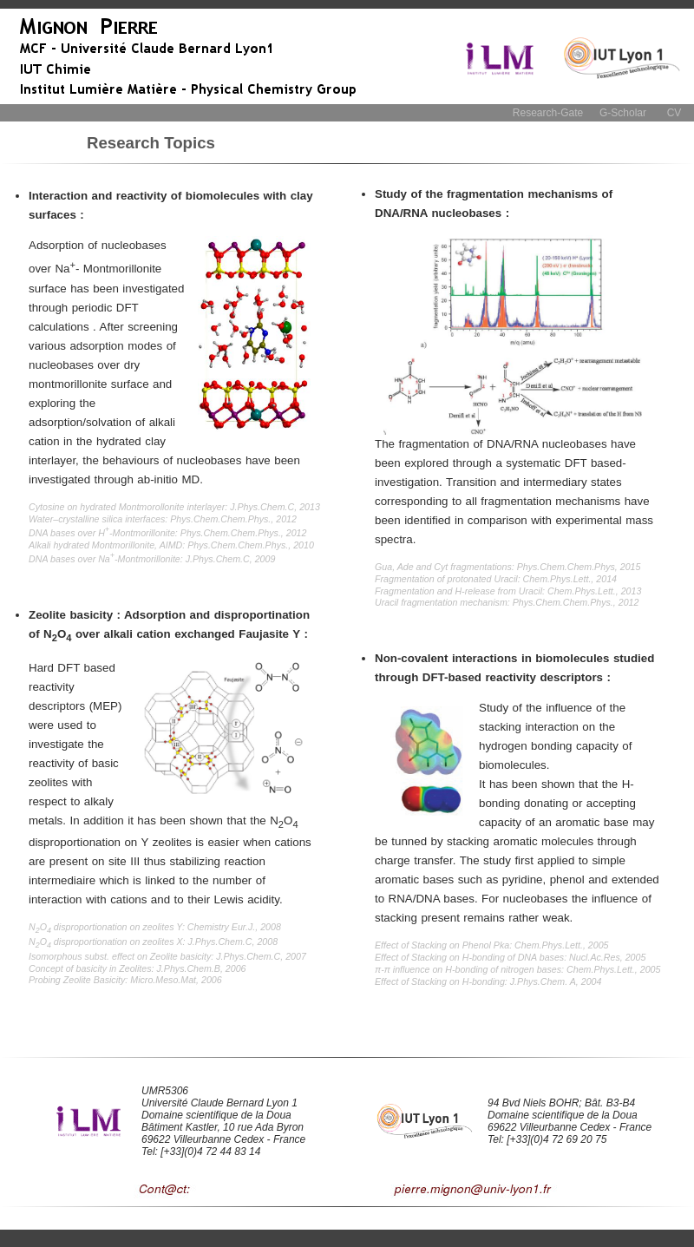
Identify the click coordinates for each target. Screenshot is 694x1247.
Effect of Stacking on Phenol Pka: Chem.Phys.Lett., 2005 (492, 945)
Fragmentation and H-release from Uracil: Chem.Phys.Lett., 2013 (508, 591)
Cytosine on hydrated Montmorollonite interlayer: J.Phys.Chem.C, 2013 (174, 507)
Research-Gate (548, 113)
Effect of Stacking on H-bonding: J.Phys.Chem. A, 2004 (488, 981)
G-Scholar (622, 113)
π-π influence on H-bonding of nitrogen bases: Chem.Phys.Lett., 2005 (517, 969)
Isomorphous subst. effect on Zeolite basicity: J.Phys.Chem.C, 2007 (167, 956)
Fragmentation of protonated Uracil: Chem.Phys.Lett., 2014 (496, 579)
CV (674, 113)
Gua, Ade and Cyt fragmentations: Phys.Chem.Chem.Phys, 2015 (507, 566)
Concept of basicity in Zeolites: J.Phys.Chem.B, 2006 (137, 968)
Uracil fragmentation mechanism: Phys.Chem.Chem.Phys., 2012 (506, 602)
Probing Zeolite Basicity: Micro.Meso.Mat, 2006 (125, 980)
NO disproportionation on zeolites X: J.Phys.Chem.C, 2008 (153, 941)
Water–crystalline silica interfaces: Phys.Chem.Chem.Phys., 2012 (163, 519)
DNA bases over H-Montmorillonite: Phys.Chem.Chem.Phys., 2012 (167, 533)
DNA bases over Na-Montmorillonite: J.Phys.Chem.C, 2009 (152, 559)
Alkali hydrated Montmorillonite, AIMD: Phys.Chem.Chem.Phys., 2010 (171, 545)
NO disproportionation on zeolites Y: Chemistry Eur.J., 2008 (155, 927)
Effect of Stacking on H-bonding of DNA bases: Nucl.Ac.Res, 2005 (510, 957)
